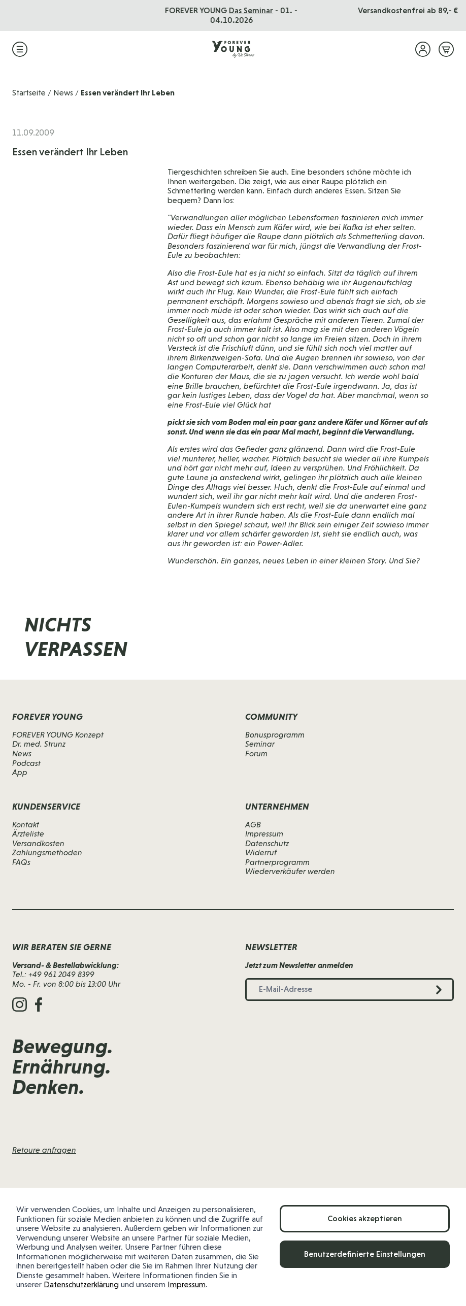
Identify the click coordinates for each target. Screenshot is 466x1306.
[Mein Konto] (422, 49)
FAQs (21, 862)
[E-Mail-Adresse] (301, 647)
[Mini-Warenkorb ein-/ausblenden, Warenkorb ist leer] (446, 49)
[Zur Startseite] (233, 49)
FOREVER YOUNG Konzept (58, 735)
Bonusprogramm (275, 735)
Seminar (260, 744)
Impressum (187, 1284)
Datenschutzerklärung (81, 1284)
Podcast (26, 763)
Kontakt (25, 824)
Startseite (29, 92)
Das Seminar (252, 10)
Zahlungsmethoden (47, 852)
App (19, 772)
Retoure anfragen (44, 1150)
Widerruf (261, 852)
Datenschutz (267, 843)
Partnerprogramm (277, 862)
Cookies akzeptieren (364, 1218)
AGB (253, 824)
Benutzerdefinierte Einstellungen (364, 1254)
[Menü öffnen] (19, 49)
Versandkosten (38, 843)
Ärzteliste (28, 834)
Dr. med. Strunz (38, 744)
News (63, 92)
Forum (256, 753)
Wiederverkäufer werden (290, 871)
